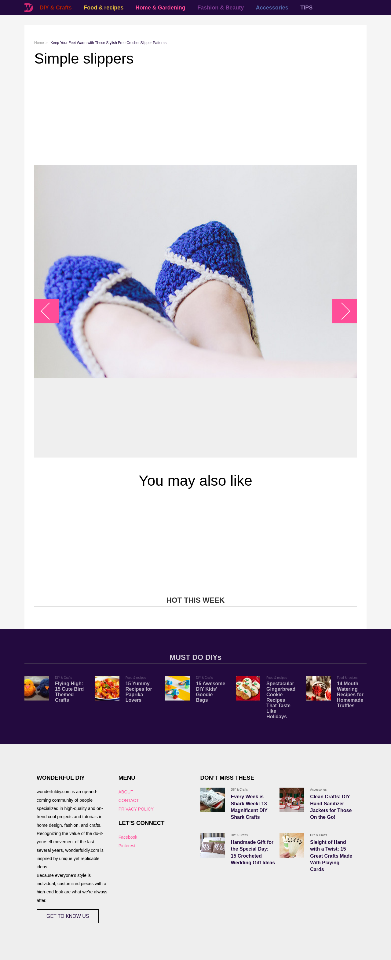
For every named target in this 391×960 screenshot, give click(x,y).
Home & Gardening (160, 8)
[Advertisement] (195, 116)
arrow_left (49, 311)
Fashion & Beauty (220, 8)
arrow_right (341, 311)
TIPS (306, 8)
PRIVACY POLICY (136, 809)
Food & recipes (103, 8)
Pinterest (127, 845)
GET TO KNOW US (67, 916)
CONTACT (129, 800)
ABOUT (126, 791)
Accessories (272, 8)
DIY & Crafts (56, 8)
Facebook (128, 837)
